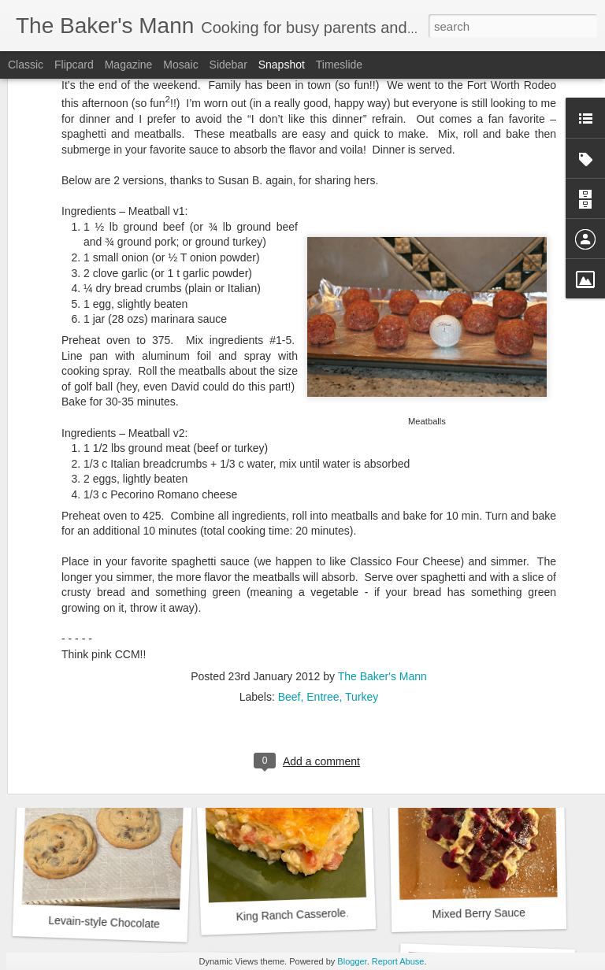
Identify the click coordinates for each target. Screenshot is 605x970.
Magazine (129, 64)
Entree (322, 547)
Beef (289, 547)
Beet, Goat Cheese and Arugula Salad (147, 706)
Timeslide (339, 64)
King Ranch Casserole (291, 914)
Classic (25, 64)
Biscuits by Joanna (486, 699)
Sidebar (228, 64)
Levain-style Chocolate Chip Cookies (138, 923)
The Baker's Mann (382, 526)
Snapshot (281, 64)
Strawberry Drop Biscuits (300, 701)
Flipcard (74, 64)
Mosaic (180, 64)
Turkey (361, 547)
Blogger (351, 961)
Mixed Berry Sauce (479, 913)
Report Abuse (398, 961)
